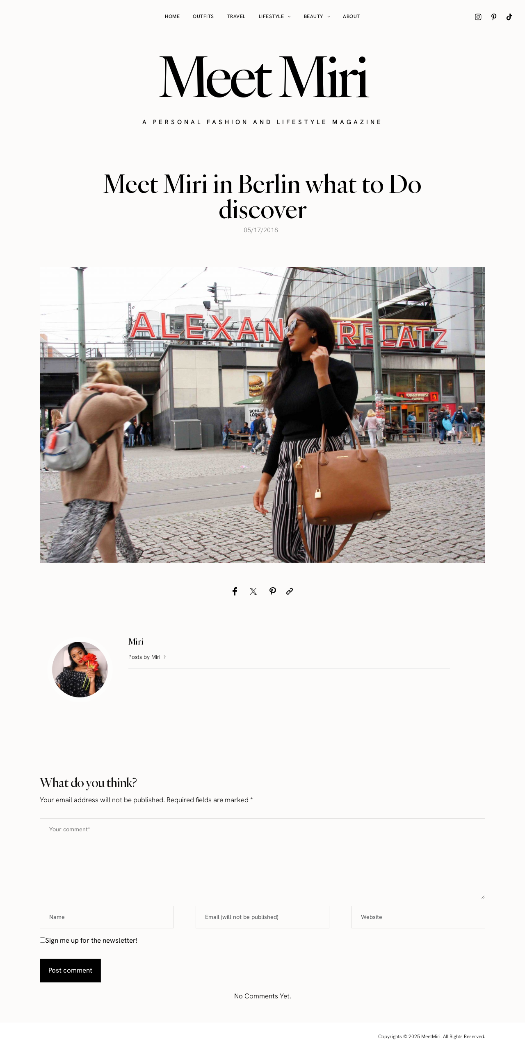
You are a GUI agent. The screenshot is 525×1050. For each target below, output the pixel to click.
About (351, 16)
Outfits (203, 16)
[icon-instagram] (478, 16)
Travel (236, 16)
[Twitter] (253, 591)
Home (172, 16)
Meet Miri (262, 76)
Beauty (313, 16)
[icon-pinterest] (493, 16)
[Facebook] (235, 591)
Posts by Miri (148, 657)
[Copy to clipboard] (289, 591)
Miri (136, 641)
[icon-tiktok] (509, 16)
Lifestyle (271, 16)
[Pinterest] (273, 591)
